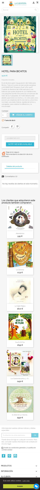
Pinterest (17, 128)
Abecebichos (20, 233)
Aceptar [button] (20, 486)
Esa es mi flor (20, 342)
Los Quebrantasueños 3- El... (20, 378)
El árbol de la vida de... (20, 415)
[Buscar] (20, 10)
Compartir (12, 128)
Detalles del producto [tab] (14, 166)
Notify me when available (20, 144)
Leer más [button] (26, 481)
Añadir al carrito (22, 115)
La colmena (20, 270)
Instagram (15, 456)
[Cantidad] (4, 115)
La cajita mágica (20, 306)
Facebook (3, 456)
